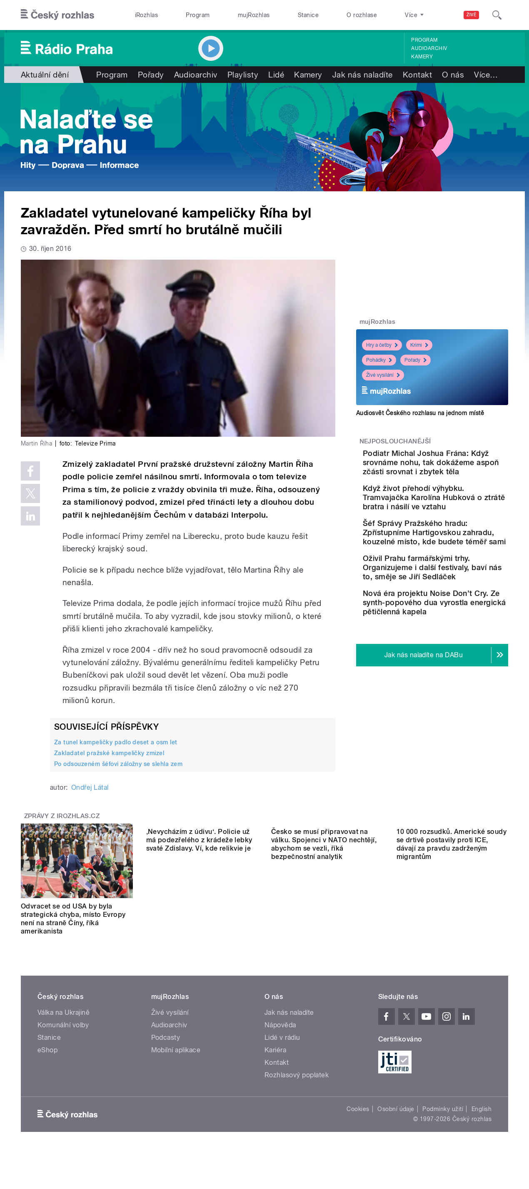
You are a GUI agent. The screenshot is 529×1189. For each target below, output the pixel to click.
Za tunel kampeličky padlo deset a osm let (115, 742)
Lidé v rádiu (282, 1037)
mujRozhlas (254, 15)
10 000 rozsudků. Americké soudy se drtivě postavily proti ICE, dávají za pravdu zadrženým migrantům (452, 918)
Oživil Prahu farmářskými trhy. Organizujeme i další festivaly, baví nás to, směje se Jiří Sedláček (454, 609)
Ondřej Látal (90, 787)
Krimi (419, 345)
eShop (47, 1050)
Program (198, 15)
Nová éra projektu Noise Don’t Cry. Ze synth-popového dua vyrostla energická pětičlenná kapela (453, 657)
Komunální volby (63, 1025)
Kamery (422, 57)
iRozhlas (146, 15)
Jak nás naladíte (362, 74)
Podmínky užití (442, 1109)
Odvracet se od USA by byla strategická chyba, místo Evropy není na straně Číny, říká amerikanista (73, 918)
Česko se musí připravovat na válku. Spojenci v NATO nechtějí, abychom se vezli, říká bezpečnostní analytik (324, 918)
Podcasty (165, 1037)
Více (486, 74)
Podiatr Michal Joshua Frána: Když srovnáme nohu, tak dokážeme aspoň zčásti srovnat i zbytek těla (458, 467)
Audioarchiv (429, 48)
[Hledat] (497, 15)
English (482, 1109)
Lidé (276, 74)
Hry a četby (382, 345)
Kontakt (417, 74)
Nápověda (280, 1025)
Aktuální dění (45, 74)
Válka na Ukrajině (63, 1012)
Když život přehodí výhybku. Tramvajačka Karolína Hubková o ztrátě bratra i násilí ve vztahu (456, 511)
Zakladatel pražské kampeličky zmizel (109, 753)
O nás (453, 74)
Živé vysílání (383, 375)
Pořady (151, 74)
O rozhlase (362, 15)
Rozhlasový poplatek (296, 1075)
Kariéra (275, 1050)
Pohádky (379, 360)
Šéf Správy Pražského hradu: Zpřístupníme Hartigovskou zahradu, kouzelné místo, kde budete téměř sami (450, 560)
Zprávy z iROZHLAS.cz (62, 816)
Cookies (358, 1109)
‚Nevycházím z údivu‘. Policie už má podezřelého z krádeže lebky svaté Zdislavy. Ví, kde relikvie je (199, 914)
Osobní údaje (395, 1109)
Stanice (308, 15)
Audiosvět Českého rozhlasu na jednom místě (420, 413)
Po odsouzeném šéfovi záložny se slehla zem (118, 764)
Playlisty (242, 74)
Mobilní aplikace (176, 1050)
